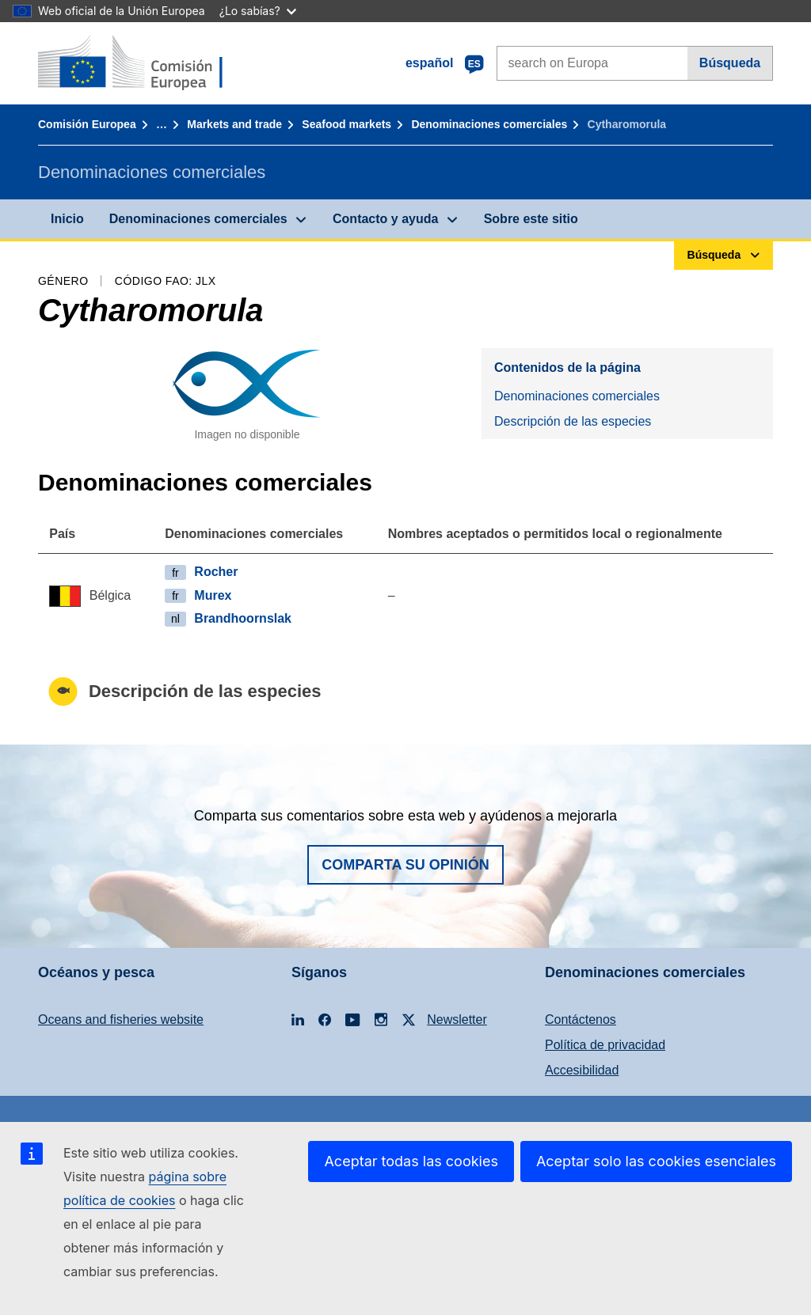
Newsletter (457, 1019)
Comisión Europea (87, 124)
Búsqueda (729, 63)
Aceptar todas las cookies (410, 1161)
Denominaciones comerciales (489, 124)
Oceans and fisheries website (121, 1019)
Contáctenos (580, 1019)
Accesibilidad (582, 1070)
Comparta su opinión (405, 865)
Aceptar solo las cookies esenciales (656, 1161)
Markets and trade (234, 124)
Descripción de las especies (572, 421)
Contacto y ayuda (385, 218)
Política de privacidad (605, 1045)
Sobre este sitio (531, 218)
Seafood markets (346, 124)
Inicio (67, 218)
